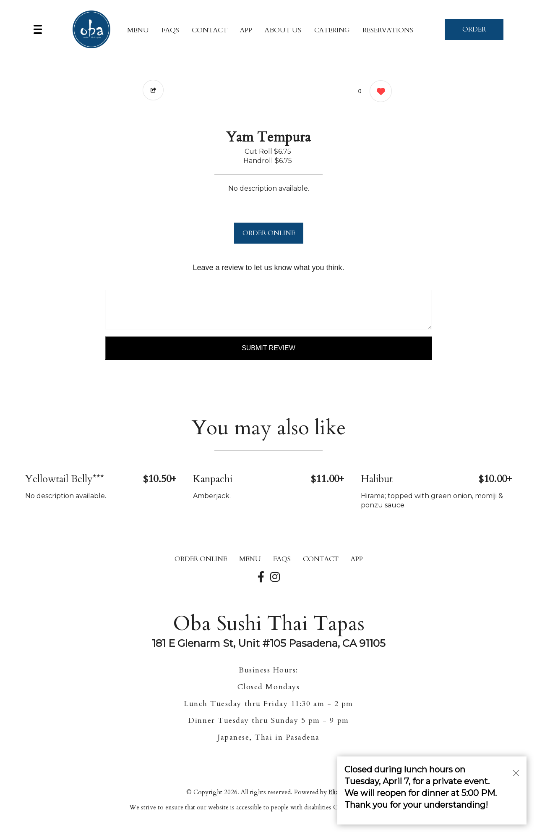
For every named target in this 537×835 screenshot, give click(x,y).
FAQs (170, 30)
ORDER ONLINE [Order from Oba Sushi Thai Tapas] (201, 559)
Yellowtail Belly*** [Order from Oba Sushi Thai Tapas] (64, 479)
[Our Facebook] (261, 577)
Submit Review (268, 348)
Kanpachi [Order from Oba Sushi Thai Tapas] (212, 479)
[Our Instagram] (275, 577)
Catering (332, 30)
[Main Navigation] (38, 29)
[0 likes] (378, 92)
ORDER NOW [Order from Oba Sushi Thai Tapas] (474, 32)
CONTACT (209, 30)
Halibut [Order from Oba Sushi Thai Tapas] (377, 479)
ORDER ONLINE (268, 233)
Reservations (387, 30)
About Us (283, 30)
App (246, 30)
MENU (138, 30)
